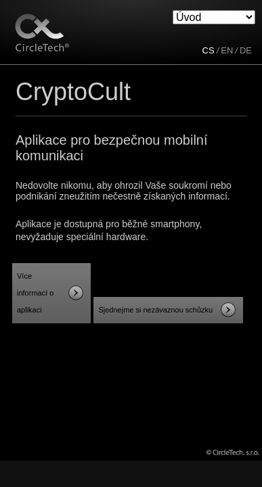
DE (246, 50)
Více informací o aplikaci (35, 293)
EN (227, 50)
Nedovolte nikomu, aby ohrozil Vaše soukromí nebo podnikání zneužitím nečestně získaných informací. (124, 191)
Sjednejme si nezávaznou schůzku (155, 310)
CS (208, 50)
